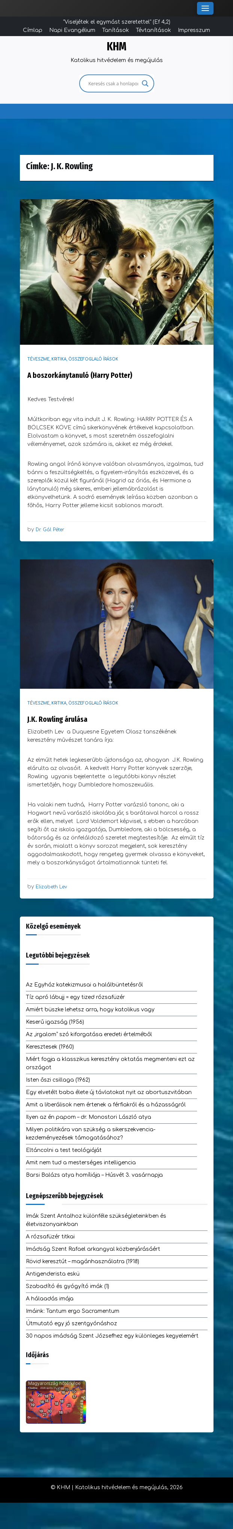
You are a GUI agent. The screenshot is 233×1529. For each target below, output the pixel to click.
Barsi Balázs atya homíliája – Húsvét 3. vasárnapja (94, 1175)
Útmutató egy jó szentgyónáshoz (71, 1323)
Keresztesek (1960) (50, 1047)
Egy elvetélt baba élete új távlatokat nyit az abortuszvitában (109, 1092)
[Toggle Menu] (205, 8)
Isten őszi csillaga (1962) (58, 1080)
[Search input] (113, 83)
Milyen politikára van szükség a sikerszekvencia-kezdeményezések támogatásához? (90, 1134)
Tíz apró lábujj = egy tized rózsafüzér (75, 997)
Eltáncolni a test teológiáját (64, 1150)
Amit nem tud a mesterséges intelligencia (81, 1162)
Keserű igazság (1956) (55, 1022)
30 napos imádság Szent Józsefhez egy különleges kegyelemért (112, 1336)
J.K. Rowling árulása (57, 719)
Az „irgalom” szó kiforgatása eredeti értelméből (89, 1034)
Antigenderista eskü (53, 1274)
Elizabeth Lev (51, 887)
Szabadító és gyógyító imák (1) (67, 1286)
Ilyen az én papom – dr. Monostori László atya (88, 1117)
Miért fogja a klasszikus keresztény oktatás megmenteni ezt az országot (110, 1063)
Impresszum (194, 30)
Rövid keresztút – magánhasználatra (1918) (82, 1261)
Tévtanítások (153, 30)
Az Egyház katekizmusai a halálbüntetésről (84, 985)
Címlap (32, 30)
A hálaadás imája (50, 1299)
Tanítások (115, 30)
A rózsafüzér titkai (50, 1237)
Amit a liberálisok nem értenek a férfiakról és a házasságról (106, 1105)
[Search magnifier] (145, 83)
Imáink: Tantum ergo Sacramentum (72, 1311)
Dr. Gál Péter (50, 529)
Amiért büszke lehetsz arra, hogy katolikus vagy (90, 1009)
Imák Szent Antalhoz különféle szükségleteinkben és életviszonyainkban (96, 1220)
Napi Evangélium (72, 30)
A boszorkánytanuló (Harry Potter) (79, 375)
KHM (116, 46)
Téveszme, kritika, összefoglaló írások (72, 359)
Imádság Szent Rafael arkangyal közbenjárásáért (93, 1249)
